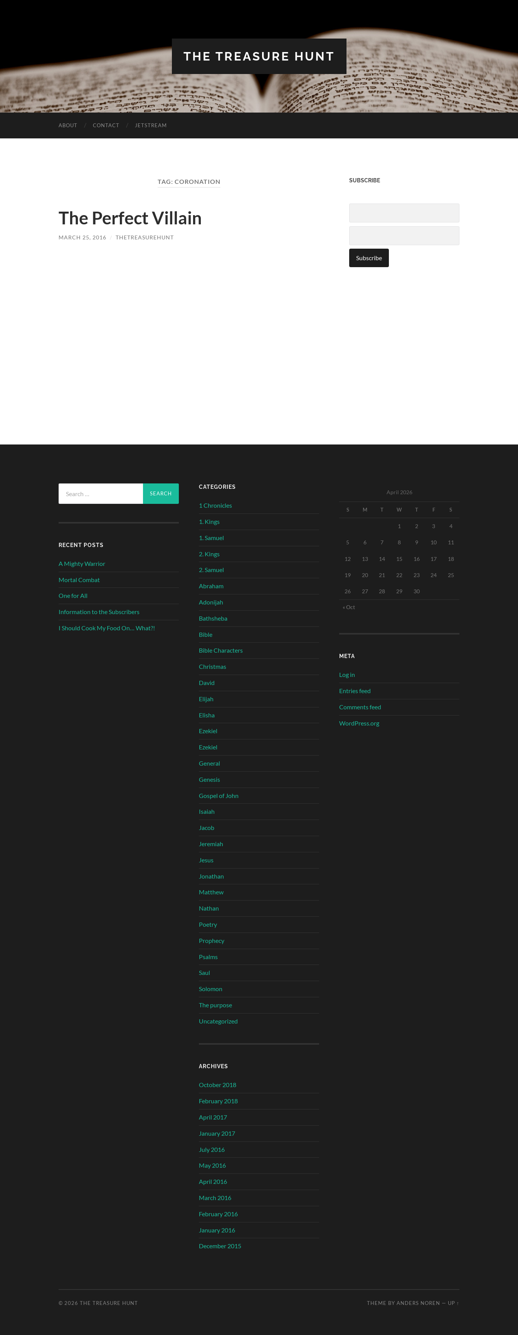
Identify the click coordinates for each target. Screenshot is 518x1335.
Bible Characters (221, 650)
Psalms (208, 956)
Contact (106, 125)
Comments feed (360, 706)
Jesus (206, 859)
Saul (204, 972)
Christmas (212, 666)
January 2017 (217, 1132)
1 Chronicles (215, 505)
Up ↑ (453, 1303)
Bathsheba (213, 617)
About (68, 125)
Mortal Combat (79, 579)
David (207, 682)
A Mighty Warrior (82, 563)
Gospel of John (219, 795)
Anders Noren (418, 1303)
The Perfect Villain (130, 217)
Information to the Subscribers (99, 611)
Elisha (207, 714)
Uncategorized (218, 1020)
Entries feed (355, 690)
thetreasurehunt (145, 237)
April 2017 (213, 1116)
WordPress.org (359, 722)
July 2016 (212, 1149)
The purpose (215, 1004)
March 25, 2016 (82, 237)
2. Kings (209, 553)
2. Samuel (211, 569)
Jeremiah (211, 843)
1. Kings (209, 521)
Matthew (211, 892)
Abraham (211, 585)
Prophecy (211, 940)
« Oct (349, 607)
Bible (205, 634)
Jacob (206, 827)
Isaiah (207, 811)
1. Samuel (211, 537)
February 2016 (218, 1213)
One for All (73, 595)
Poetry (208, 924)
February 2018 (218, 1100)
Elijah (206, 698)
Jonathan (211, 875)
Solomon (210, 988)
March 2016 (215, 1197)
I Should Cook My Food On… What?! (107, 627)
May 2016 (212, 1165)
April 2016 (213, 1181)
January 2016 (217, 1229)
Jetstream (151, 125)
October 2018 (217, 1084)
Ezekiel (208, 730)
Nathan (209, 907)
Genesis (209, 779)
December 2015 (220, 1245)
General (209, 762)
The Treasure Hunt (259, 56)
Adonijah (211, 601)
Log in (347, 674)
